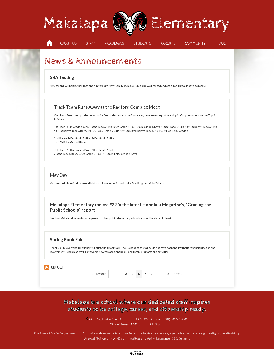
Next (178, 274)
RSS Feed (53, 267)
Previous (98, 274)
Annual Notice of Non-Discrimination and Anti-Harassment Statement (137, 338)
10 (167, 274)
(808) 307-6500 (174, 319)
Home (49, 42)
